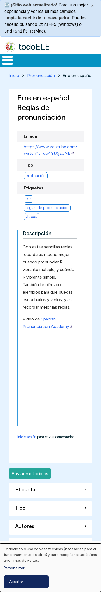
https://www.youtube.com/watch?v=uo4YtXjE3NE (50, 150)
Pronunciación (41, 75)
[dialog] (50, 568)
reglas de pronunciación (47, 207)
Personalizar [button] (14, 568)
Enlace (30, 136)
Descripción (37, 233)
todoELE (34, 47)
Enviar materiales (30, 473)
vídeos (31, 216)
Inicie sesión (26, 437)
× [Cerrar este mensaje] (92, 5)
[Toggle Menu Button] (7, 60)
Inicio (14, 75)
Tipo (28, 165)
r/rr (28, 198)
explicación (36, 175)
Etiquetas (33, 188)
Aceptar (16, 581)
